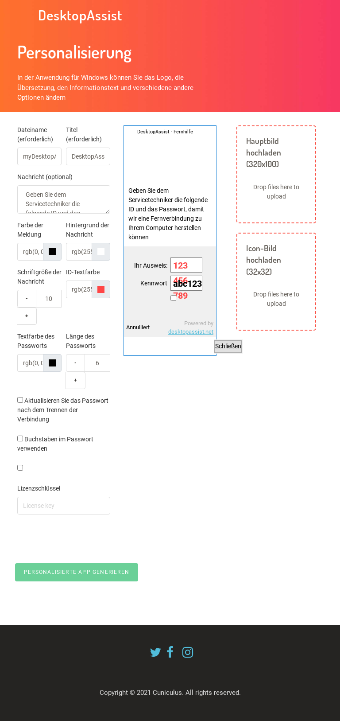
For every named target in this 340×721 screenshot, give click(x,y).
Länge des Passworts (81, 341)
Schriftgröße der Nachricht (39, 277)
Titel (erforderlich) (84, 134)
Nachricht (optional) (45, 176)
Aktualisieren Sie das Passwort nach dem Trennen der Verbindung (62, 410)
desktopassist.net (190, 331)
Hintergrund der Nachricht (87, 230)
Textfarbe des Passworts (35, 341)
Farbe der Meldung (30, 230)
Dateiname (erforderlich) (35, 134)
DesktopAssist (78, 15)
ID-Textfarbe (83, 272)
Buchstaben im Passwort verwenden (55, 444)
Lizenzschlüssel (38, 488)
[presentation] (84, 539)
